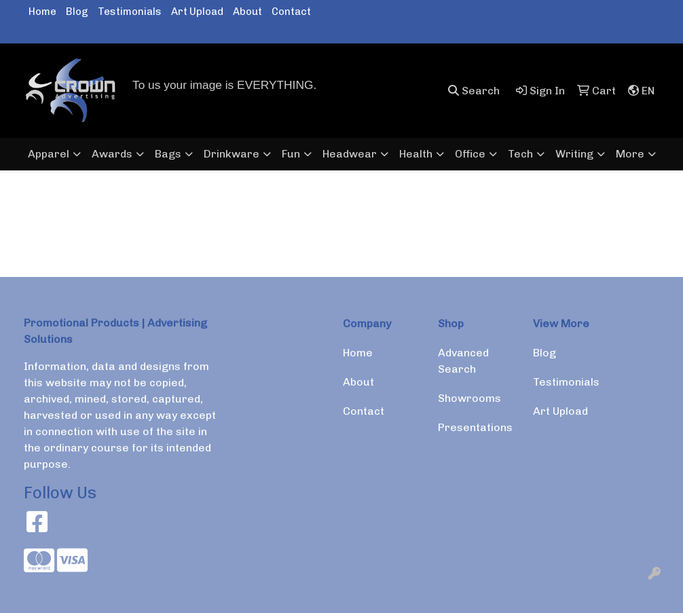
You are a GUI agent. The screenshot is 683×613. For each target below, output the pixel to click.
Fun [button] (291, 153)
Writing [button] (574, 153)
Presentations (475, 427)
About (247, 11)
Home (42, 11)
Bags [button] (168, 153)
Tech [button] (520, 153)
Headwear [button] (349, 153)
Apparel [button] (48, 153)
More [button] (630, 153)
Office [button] (470, 153)
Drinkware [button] (231, 153)
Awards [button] (112, 153)
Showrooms (469, 398)
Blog (77, 11)
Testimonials (130, 11)
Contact (291, 11)
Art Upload (197, 11)
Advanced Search (463, 360)
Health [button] (415, 153)
